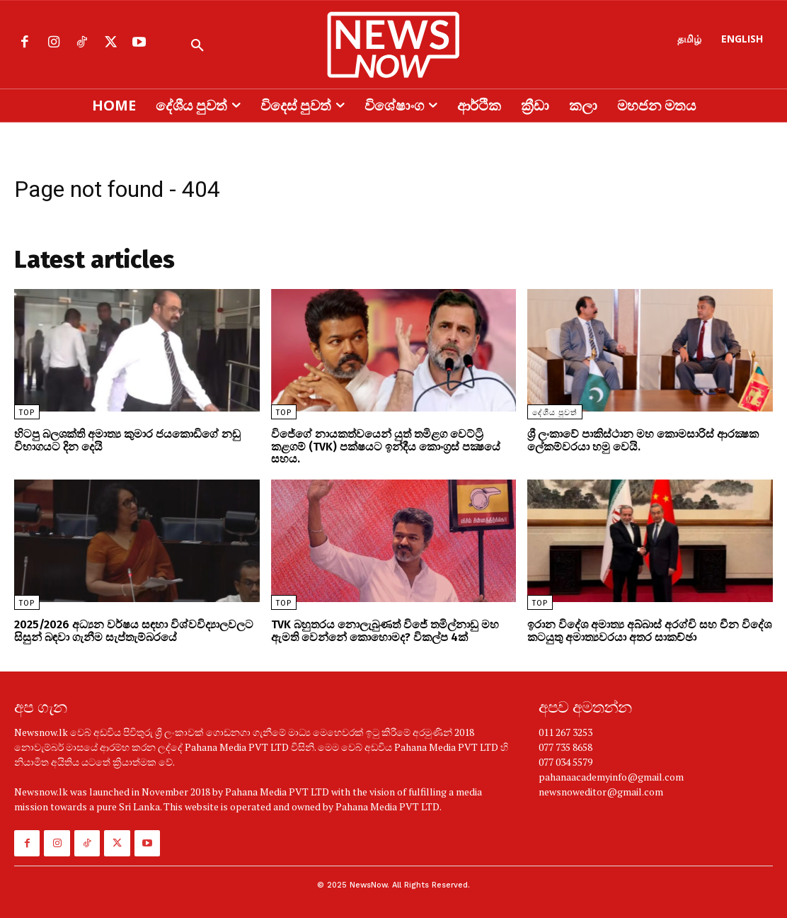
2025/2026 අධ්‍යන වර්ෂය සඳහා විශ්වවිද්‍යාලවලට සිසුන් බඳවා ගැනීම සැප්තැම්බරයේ (133, 631)
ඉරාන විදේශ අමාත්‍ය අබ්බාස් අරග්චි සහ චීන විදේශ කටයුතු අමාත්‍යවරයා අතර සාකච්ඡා (649, 631)
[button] (197, 46)
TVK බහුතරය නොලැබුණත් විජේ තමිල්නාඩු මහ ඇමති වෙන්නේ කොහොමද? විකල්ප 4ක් (385, 631)
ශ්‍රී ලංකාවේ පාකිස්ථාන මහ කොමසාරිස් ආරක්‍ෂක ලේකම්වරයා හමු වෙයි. (643, 440)
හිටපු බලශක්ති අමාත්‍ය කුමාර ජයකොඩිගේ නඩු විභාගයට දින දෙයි (127, 440)
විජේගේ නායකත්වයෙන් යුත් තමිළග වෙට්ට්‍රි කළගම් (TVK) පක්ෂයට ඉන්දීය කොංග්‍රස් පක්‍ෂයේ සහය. (385, 446)
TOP (27, 412)
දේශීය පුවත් (555, 412)
